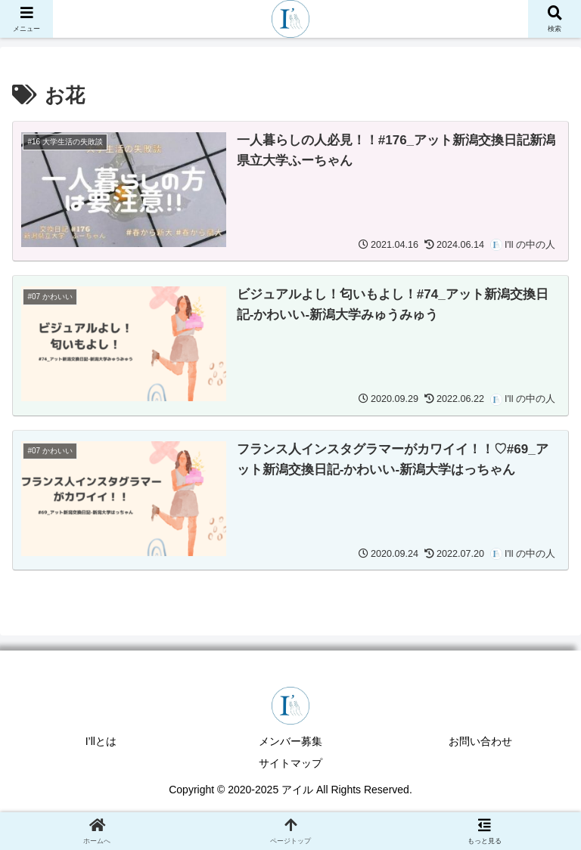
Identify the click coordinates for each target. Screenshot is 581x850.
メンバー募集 (290, 741)
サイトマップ (290, 763)
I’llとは (101, 741)
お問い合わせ (480, 741)
